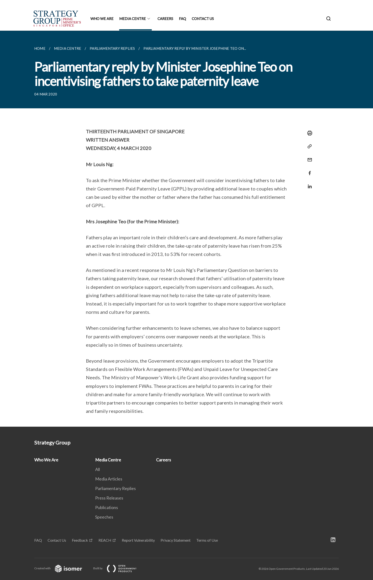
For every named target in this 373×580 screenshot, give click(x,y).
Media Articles (108, 478)
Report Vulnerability (138, 540)
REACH (104, 540)
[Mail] (308, 157)
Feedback (80, 540)
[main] (186, 229)
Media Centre (132, 18)
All (97, 469)
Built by (118, 568)
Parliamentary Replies (115, 488)
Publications (106, 507)
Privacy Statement (176, 540)
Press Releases (109, 497)
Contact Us (203, 18)
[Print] (308, 133)
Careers (165, 18)
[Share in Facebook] (308, 170)
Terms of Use (207, 540)
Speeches (104, 517)
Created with (62, 568)
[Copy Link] (308, 146)
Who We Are (101, 18)
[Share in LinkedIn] (308, 183)
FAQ (182, 18)
